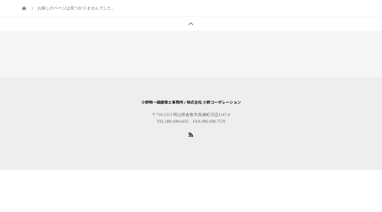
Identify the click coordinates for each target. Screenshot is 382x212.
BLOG (64, 15)
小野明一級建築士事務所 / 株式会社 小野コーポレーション (191, 102)
